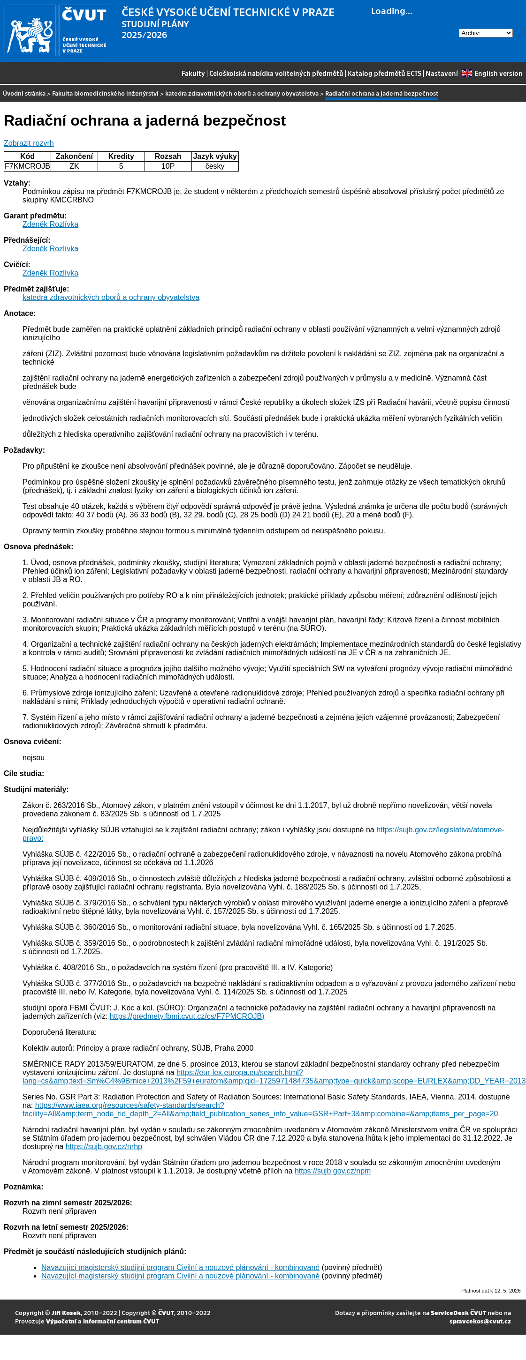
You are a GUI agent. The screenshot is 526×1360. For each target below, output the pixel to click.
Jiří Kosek (66, 1312)
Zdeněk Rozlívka (50, 224)
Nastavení (442, 73)
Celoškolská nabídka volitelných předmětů (276, 73)
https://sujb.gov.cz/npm (333, 1171)
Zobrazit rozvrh (29, 143)
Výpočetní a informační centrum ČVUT (102, 1320)
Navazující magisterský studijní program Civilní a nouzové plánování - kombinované (180, 1267)
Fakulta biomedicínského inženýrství (105, 93)
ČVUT (166, 1312)
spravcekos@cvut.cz (480, 1320)
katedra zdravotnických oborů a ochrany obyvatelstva (242, 93)
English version (492, 73)
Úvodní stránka (24, 93)
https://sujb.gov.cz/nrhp (104, 1147)
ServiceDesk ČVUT (458, 1312)
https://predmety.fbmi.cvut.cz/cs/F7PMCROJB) (187, 1016)
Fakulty (193, 73)
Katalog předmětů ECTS (384, 73)
